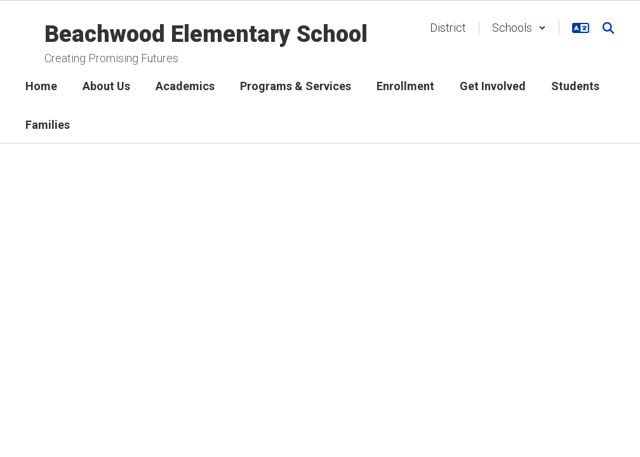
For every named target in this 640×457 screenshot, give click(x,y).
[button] (519, 27)
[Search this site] (608, 28)
